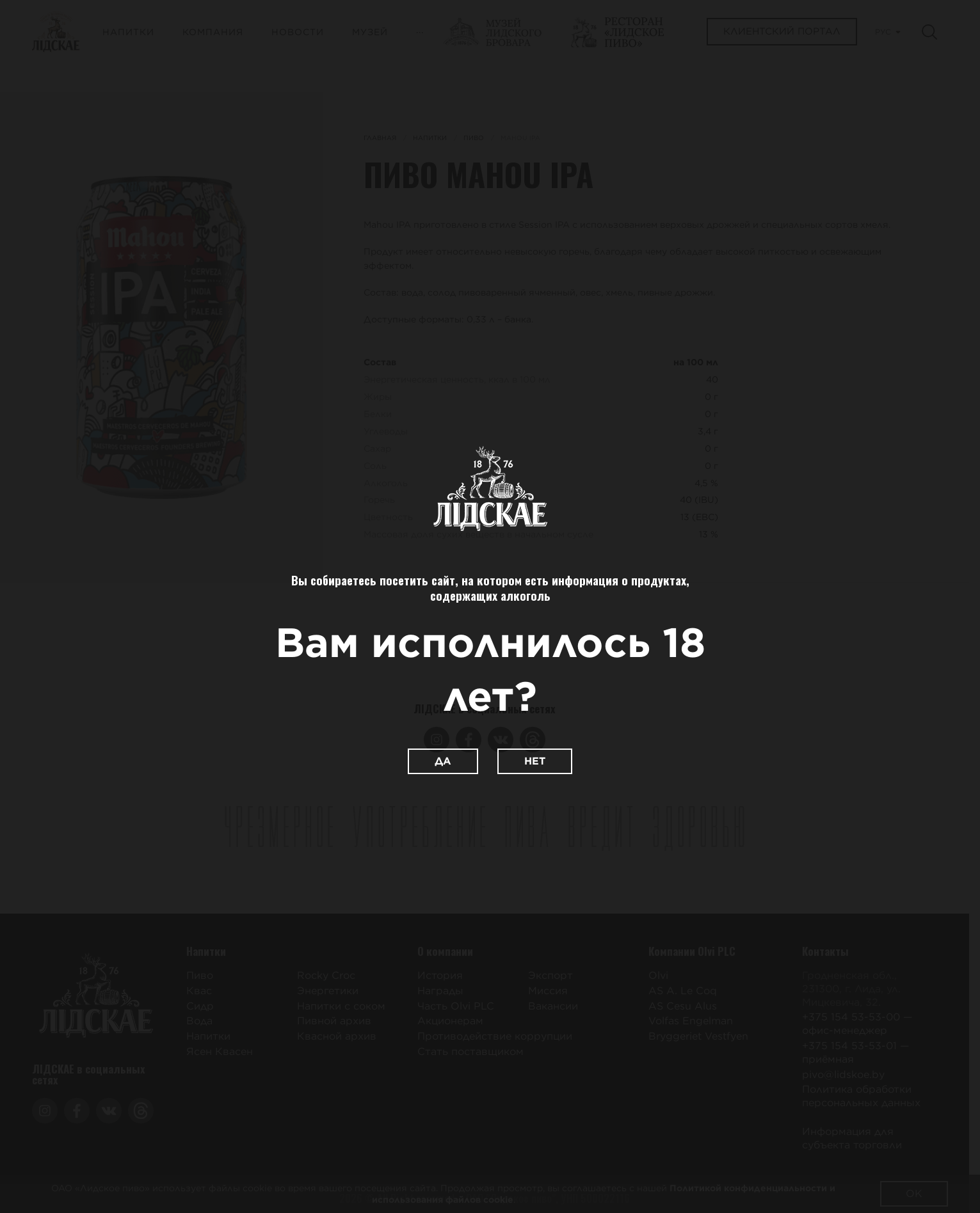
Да (443, 761)
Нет (534, 761)
